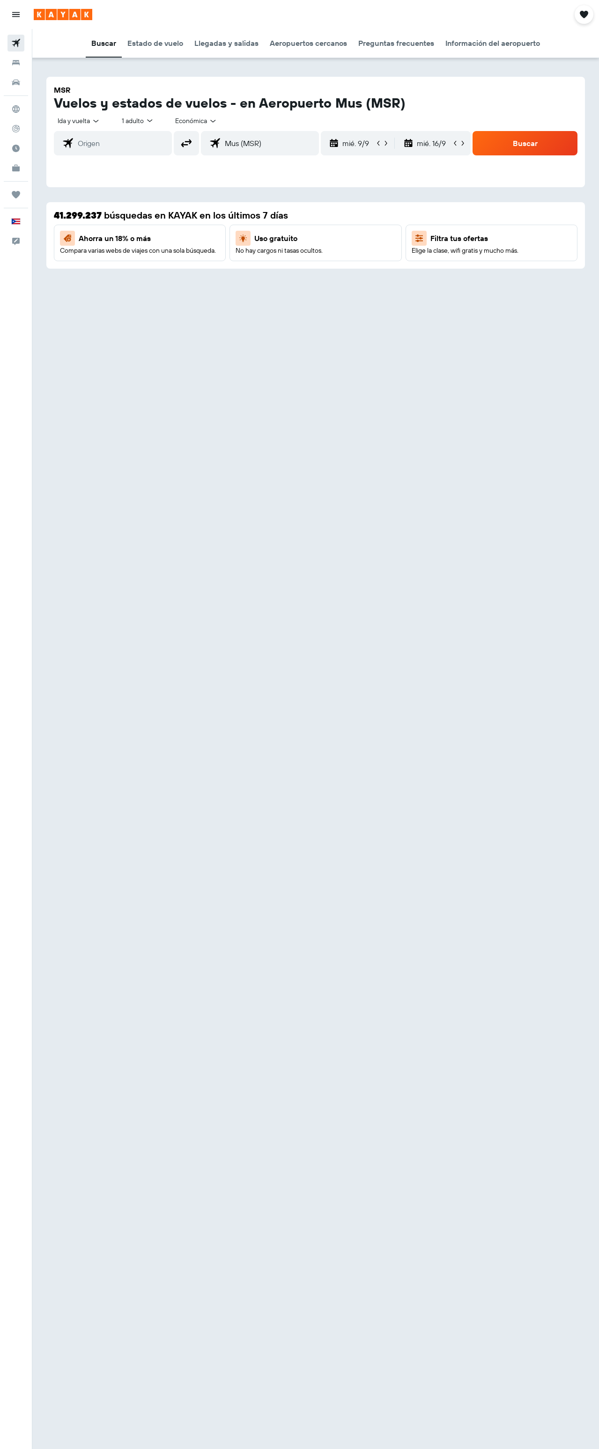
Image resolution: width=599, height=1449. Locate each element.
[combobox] (196, 120)
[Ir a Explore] (16, 109)
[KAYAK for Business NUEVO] (16, 168)
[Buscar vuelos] (16, 43)
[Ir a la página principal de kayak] (63, 14)
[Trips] (16, 194)
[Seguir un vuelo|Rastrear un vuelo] (16, 128)
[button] (16, 14)
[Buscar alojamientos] (16, 62)
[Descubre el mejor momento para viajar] (16, 148)
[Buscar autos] (16, 82)
